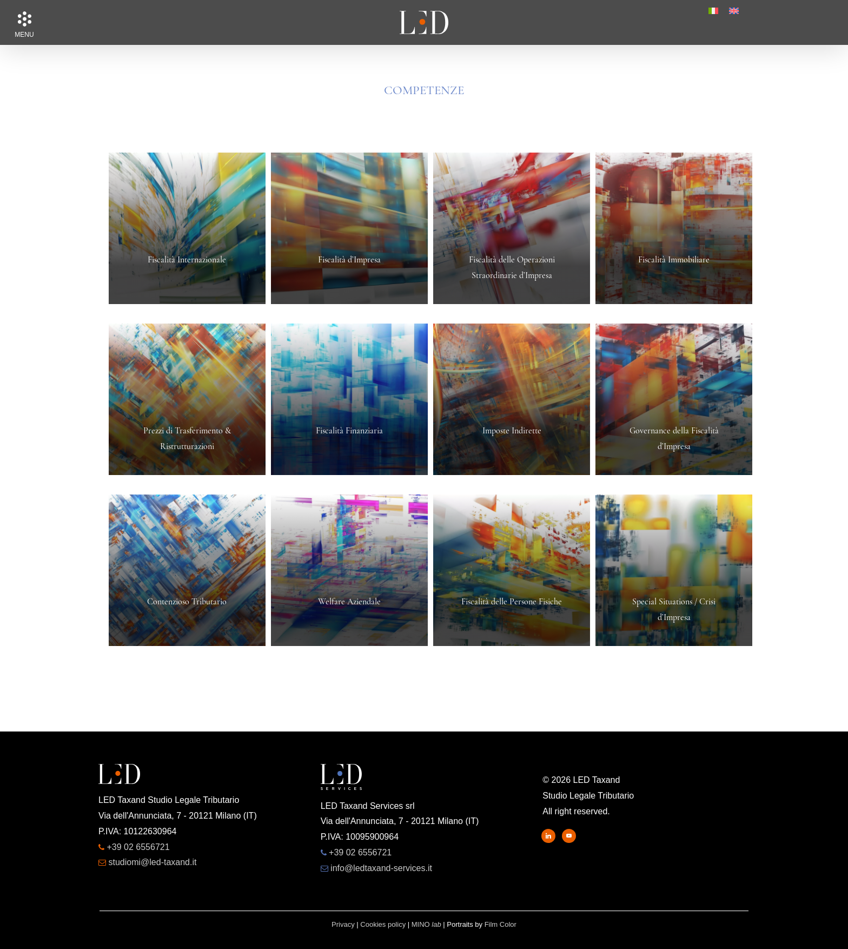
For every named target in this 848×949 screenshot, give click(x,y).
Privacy (343, 924)
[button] (24, 19)
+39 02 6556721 (138, 847)
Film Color (500, 924)
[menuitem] (713, 10)
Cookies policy (383, 924)
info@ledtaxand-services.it (381, 868)
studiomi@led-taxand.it (152, 862)
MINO (426, 924)
